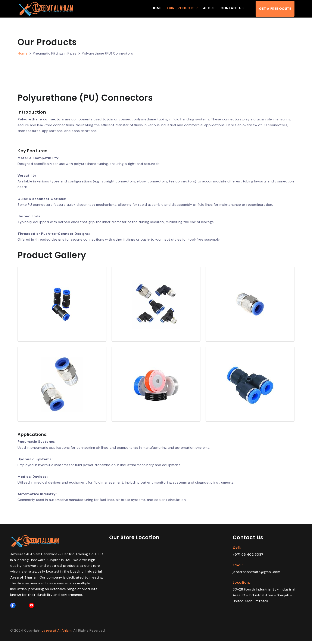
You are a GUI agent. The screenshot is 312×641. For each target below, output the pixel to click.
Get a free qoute (275, 9)
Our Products (181, 8)
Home (157, 8)
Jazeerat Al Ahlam (57, 630)
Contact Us (232, 8)
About (209, 8)
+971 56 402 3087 (248, 554)
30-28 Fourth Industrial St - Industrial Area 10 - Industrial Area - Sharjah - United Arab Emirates (264, 595)
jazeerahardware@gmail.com (256, 572)
